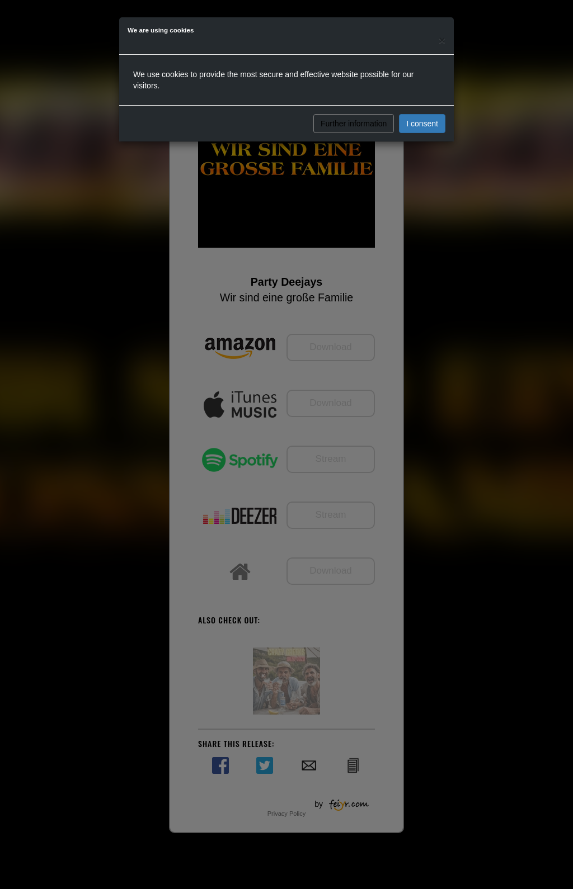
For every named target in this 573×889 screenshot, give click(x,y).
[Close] (442, 40)
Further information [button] (354, 123)
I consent (422, 123)
